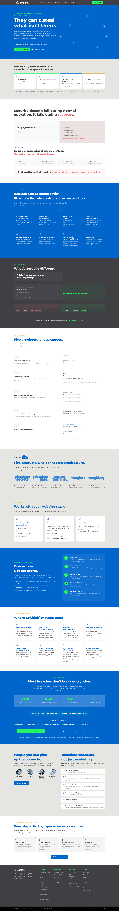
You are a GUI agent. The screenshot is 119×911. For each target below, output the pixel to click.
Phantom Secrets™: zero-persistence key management (65, 731)
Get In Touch (97, 2)
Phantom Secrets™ (58, 872)
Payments (41, 877)
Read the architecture (93, 731)
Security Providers (44, 899)
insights (86, 737)
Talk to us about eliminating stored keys (31, 731)
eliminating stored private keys (38, 737)
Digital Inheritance (44, 889)
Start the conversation (59, 856)
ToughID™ (56, 880)
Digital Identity (43, 887)
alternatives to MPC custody (53, 737)
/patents (31, 94)
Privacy (100, 908)
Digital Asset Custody (44, 872)
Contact (95, 908)
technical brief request (92, 94)
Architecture (66, 2)
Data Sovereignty (43, 880)
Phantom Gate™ (58, 875)
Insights (85, 882)
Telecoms (41, 897)
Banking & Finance (44, 875)
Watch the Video (37, 49)
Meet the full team (21, 783)
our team (21, 91)
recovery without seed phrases (72, 737)
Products (58, 2)
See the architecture (22, 49)
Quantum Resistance (74, 886)
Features (51, 2)
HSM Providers (43, 894)
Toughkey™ (57, 882)
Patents (72, 2)
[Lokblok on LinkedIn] (104, 908)
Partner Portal (86, 890)
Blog (84, 887)
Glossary (85, 880)
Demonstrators (87, 875)
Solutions (43, 2)
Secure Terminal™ (58, 877)
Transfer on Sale (73, 883)
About (77, 2)
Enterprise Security (44, 892)
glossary (98, 737)
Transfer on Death (73, 881)
